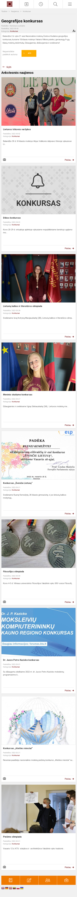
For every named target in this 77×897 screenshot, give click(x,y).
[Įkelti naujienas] (26, 4)
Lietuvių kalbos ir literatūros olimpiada (22, 306)
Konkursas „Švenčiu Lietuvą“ (17, 483)
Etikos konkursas (12, 218)
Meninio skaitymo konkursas (17, 394)
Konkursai (27, 11)
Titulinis (4, 11)
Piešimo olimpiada (12, 837)
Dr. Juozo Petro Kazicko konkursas (21, 660)
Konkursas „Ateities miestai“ (18, 748)
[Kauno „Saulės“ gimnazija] (9, 4)
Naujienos (15, 11)
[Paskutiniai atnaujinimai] (41, 4)
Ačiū (27, 53)
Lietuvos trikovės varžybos (17, 129)
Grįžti (8, 67)
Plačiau (68, 160)
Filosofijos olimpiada (13, 571)
